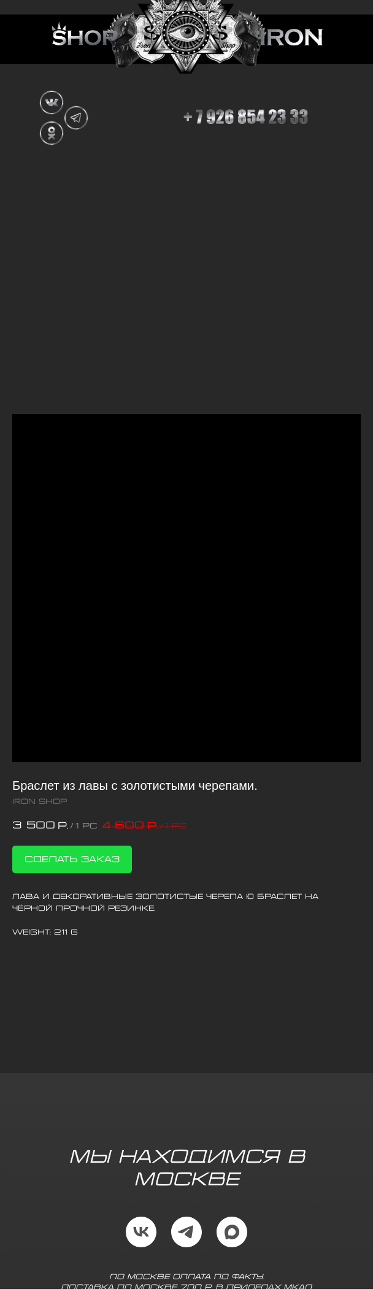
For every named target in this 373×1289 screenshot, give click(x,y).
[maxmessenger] (232, 1232)
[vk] (141, 1232)
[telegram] (186, 1232)
